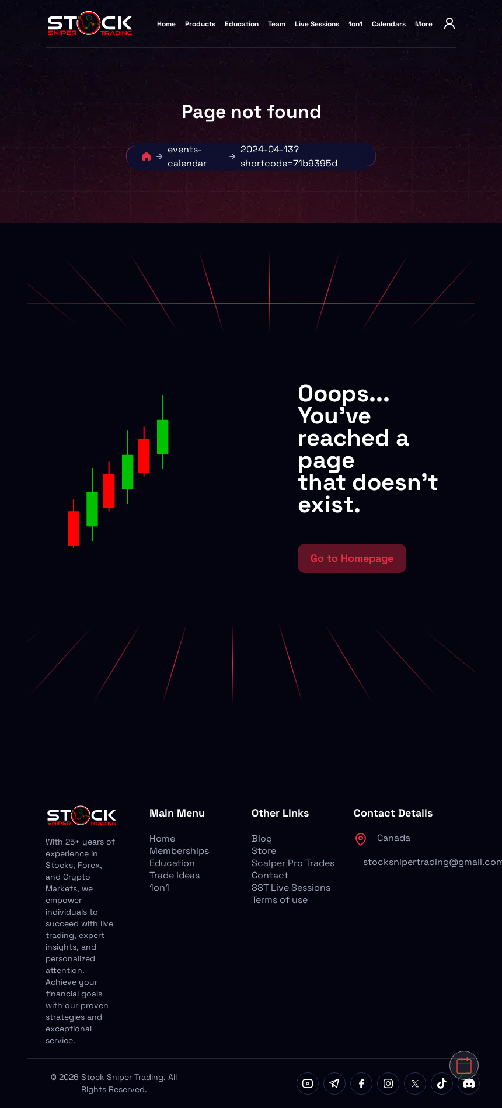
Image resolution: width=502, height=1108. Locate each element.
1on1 (355, 24)
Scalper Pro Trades (293, 863)
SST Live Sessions (291, 887)
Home (166, 24)
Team (276, 24)
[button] (162, 478)
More (424, 24)
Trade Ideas (174, 875)
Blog (262, 838)
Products (200, 24)
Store (264, 851)
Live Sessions (317, 24)
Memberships (179, 851)
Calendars (389, 24)
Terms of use (280, 900)
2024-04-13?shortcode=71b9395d (288, 156)
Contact (270, 875)
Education (242, 24)
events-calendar (187, 156)
